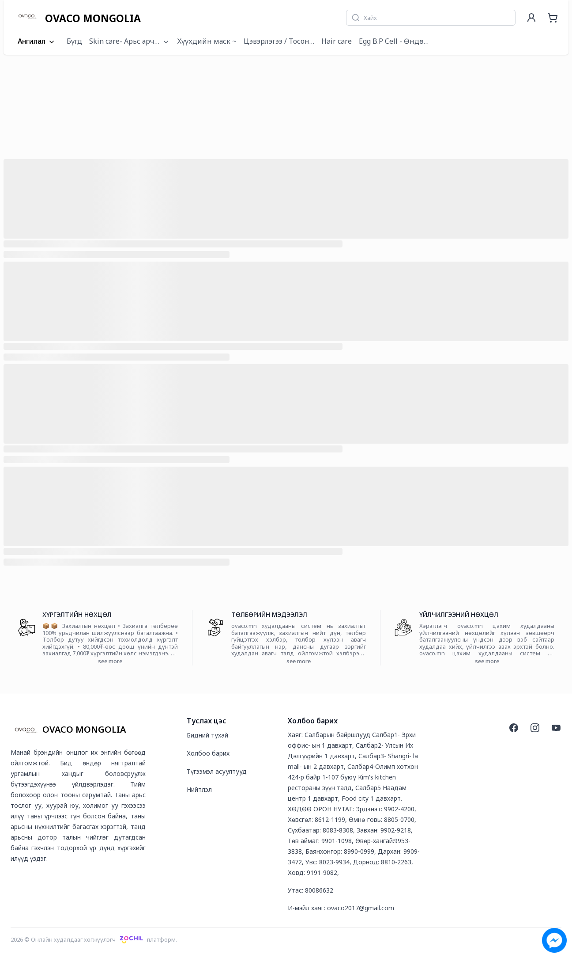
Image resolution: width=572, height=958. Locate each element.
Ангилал (37, 41)
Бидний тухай (207, 735)
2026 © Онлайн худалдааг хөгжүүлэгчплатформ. (94, 939)
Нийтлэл (199, 789)
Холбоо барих (208, 753)
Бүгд (74, 41)
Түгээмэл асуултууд (217, 771)
